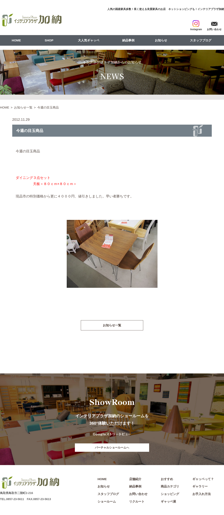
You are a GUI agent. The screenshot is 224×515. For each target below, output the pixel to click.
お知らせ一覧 (23, 107)
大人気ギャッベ (88, 40)
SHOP (49, 40)
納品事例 (128, 40)
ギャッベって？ (203, 479)
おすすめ (167, 479)
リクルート (136, 502)
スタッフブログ (200, 40)
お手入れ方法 (201, 494)
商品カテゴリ (170, 487)
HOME (16, 40)
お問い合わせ (138, 494)
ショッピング (170, 494)
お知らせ (161, 40)
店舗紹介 (135, 479)
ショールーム (107, 502)
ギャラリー (200, 487)
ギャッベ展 (168, 502)
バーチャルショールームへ (112, 448)
